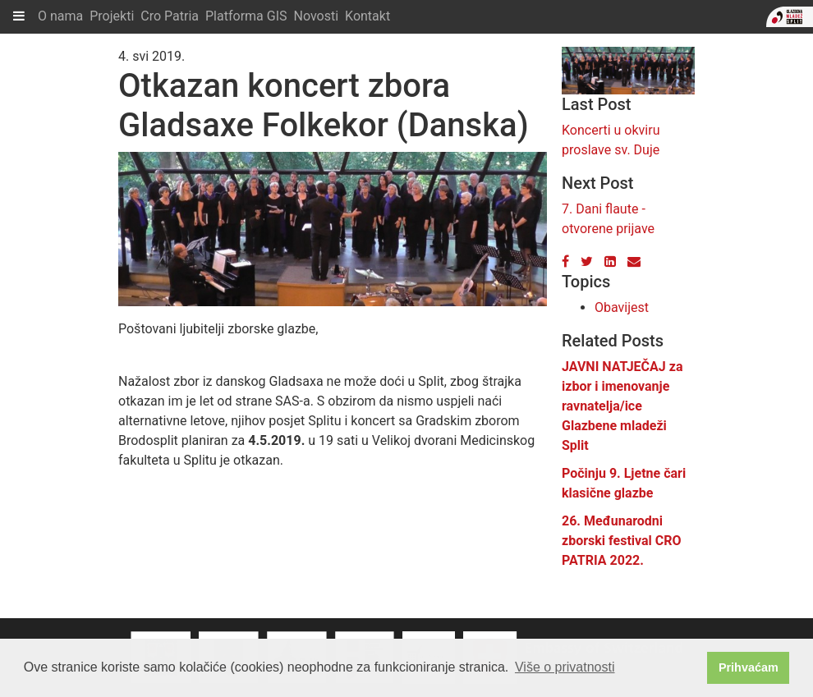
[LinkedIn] (610, 261)
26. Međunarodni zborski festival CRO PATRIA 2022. (622, 540)
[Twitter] (587, 261)
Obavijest (622, 307)
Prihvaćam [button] (749, 667)
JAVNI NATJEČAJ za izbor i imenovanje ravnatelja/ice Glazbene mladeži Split (622, 406)
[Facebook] (565, 261)
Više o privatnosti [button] (565, 667)
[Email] (634, 261)
